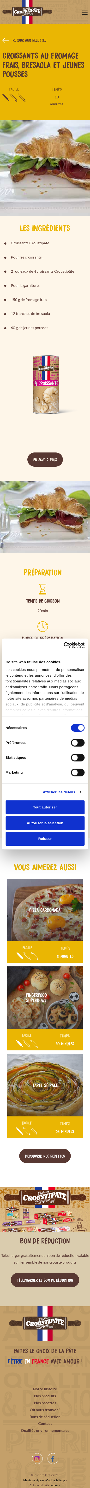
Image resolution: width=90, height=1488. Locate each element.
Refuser (45, 839)
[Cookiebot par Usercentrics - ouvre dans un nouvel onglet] (64, 645)
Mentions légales (33, 1480)
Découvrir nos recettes (45, 1156)
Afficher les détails (59, 792)
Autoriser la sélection (45, 823)
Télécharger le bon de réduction (45, 1280)
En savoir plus (45, 459)
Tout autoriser (45, 807)
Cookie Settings (55, 1480)
